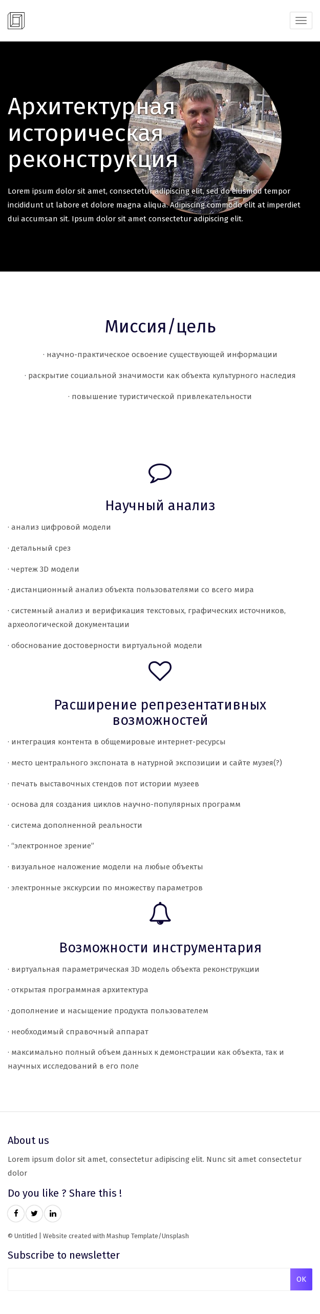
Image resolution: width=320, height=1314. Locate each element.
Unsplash (175, 1236)
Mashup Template (132, 1236)
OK (301, 1279)
